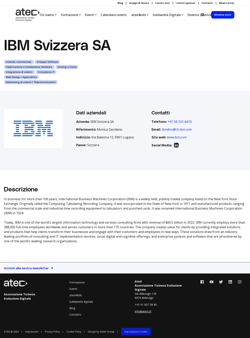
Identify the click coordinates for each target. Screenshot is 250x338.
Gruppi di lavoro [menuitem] (139, 3)
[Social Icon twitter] (221, 282)
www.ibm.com (177, 137)
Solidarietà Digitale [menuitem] (167, 15)
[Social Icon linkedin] (230, 282)
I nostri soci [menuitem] (162, 3)
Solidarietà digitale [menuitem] (81, 301)
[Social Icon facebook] (203, 282)
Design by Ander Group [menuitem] (101, 331)
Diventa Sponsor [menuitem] (199, 15)
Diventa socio (222, 14)
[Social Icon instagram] (238, 282)
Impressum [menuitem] (31, 331)
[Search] (203, 14)
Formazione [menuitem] (69, 15)
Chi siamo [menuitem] (47, 15)
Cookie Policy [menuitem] (73, 331)
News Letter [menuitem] (226, 3)
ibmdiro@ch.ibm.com (177, 129)
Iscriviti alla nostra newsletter (26, 268)
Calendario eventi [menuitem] (114, 15)
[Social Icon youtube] (211, 282)
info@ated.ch (143, 311)
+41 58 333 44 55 (180, 121)
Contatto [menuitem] (207, 3)
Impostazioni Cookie (135, 331)
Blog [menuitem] (120, 3)
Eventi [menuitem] (89, 15)
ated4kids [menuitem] (138, 15)
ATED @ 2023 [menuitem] (11, 331)
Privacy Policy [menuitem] (52, 331)
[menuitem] (136, 331)
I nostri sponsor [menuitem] (186, 3)
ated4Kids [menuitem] (75, 295)
